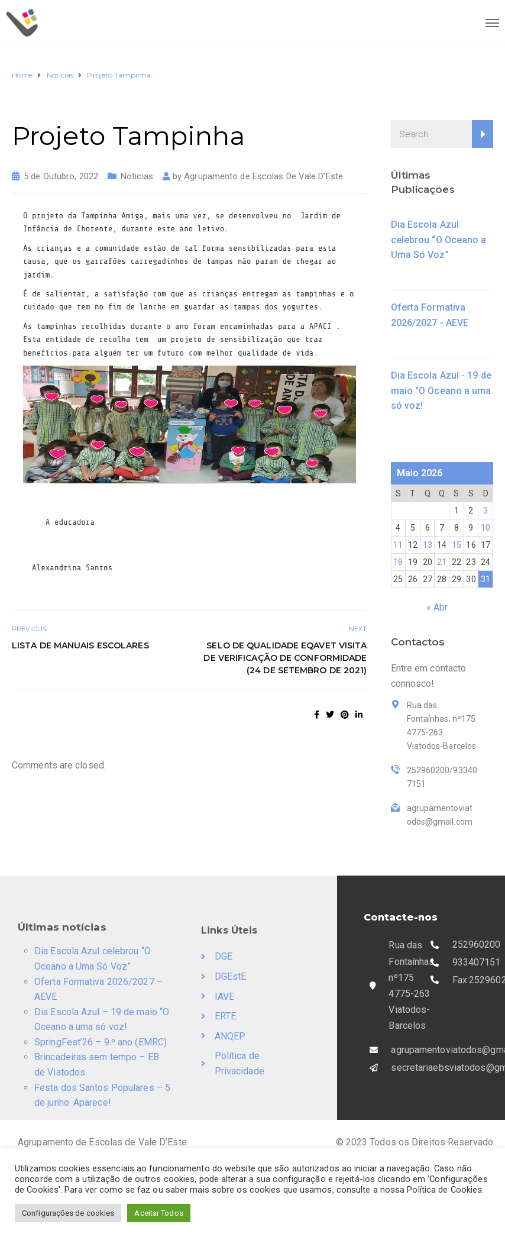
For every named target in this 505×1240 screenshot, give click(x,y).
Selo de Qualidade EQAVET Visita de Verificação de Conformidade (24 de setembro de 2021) (285, 658)
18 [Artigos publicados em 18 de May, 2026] (398, 562)
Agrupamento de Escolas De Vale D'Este (263, 176)
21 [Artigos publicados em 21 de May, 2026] (441, 562)
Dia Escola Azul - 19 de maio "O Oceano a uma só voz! (441, 390)
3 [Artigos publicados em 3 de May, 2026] (485, 510)
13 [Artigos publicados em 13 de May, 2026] (427, 545)
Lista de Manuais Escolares (80, 645)
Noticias (137, 176)
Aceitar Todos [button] (158, 1213)
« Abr (437, 607)
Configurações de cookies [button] (68, 1213)
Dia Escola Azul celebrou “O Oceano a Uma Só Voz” (439, 239)
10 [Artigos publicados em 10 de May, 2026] (485, 527)
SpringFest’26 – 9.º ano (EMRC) (100, 1042)
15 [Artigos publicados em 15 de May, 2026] (456, 545)
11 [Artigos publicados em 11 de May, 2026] (398, 545)
